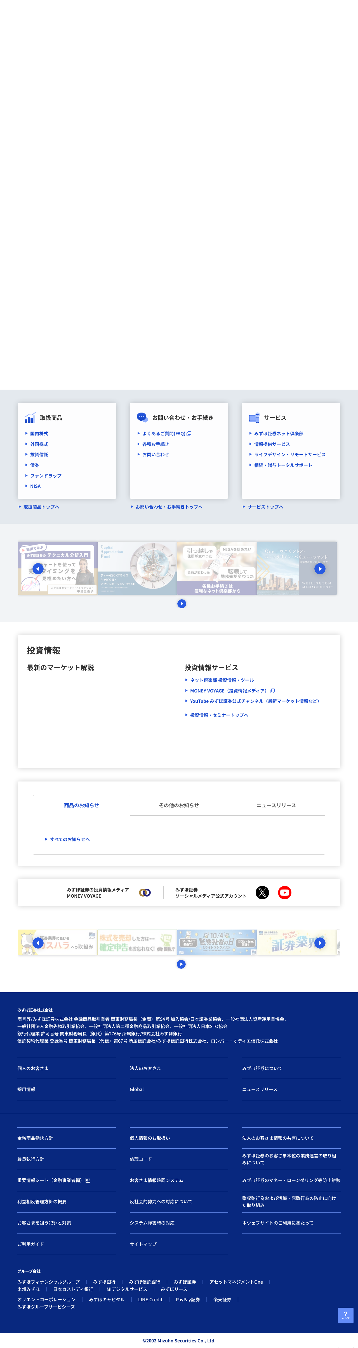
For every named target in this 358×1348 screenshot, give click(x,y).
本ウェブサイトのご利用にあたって (278, 1222)
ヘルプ (345, 1318)
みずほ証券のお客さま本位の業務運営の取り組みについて (289, 1159)
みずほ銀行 (104, 1281)
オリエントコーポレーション (46, 1299)
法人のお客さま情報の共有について (278, 1137)
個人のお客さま (33, 1068)
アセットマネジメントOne (236, 1281)
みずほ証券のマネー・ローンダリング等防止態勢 (291, 1180)
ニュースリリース (276, 805)
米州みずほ (28, 1289)
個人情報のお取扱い (150, 1137)
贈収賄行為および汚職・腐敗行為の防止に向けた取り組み (289, 1202)
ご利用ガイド (30, 1244)
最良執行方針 (30, 1158)
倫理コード (141, 1158)
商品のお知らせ (81, 805)
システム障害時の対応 (152, 1222)
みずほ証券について (262, 1068)
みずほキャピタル (107, 1299)
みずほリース (174, 1289)
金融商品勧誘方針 (35, 1137)
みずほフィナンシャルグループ (48, 1281)
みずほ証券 (185, 1281)
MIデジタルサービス (127, 1289)
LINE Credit (150, 1299)
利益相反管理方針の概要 (42, 1201)
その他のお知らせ (179, 805)
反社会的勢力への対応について (161, 1201)
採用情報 (26, 1089)
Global (137, 1089)
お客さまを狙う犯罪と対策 (44, 1222)
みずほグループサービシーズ (46, 1306)
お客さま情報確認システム (156, 1180)
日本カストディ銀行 (73, 1289)
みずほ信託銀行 (144, 1281)
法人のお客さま (145, 1068)
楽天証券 (222, 1299)
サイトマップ (143, 1244)
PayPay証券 (188, 1299)
